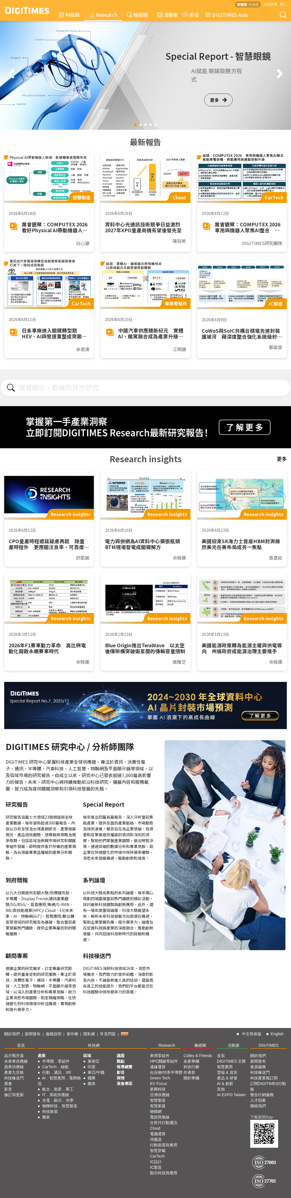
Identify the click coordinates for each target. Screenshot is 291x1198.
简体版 (254, 4)
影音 (190, 14)
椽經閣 (137, 14)
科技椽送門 (14, 1078)
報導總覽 (124, 1067)
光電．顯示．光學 (57, 1100)
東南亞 (93, 1061)
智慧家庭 (158, 1106)
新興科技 (158, 1089)
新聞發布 (32, 1034)
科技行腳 (191, 1067)
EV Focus (158, 1083)
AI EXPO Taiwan (231, 1094)
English (277, 1034)
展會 (8, 1083)
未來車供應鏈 (16, 1061)
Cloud (155, 1128)
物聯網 (156, 1111)
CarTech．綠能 (55, 1067)
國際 (92, 1078)
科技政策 (50, 1111)
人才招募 (258, 1100)
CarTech (157, 1156)
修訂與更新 (14, 1094)
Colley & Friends (197, 1055)
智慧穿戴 (158, 1150)
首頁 (21, 1045)
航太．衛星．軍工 (57, 1089)
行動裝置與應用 (163, 1145)
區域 (87, 1055)
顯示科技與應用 (163, 1173)
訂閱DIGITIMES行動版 (268, 1086)
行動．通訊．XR (56, 1072)
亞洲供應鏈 (160, 1094)
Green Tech (160, 1078)
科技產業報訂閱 (264, 1078)
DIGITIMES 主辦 (231, 1061)
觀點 (121, 1061)
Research (103, 14)
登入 (283, 4)
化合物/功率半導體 (166, 1072)
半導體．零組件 (56, 1061)
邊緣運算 (158, 1067)
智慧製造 (158, 1100)
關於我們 (12, 1034)
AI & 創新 (225, 1083)
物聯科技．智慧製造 (59, 1106)
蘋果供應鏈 (14, 1067)
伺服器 (156, 1139)
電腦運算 (158, 1134)
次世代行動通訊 (163, 1122)
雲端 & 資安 (227, 1072)
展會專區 (124, 1083)
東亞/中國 (96, 1072)
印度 (92, 1067)
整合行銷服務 (262, 1094)
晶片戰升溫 (14, 1055)
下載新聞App (261, 1117)
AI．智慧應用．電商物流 (59, 1081)
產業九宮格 (14, 1072)
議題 (121, 1055)
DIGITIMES (269, 1045)
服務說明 (53, 1034)
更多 (218, 100)
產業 (42, 1055)
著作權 (72, 1034)
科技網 (69, 14)
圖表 (46, 1117)
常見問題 (108, 1034)
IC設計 (156, 1161)
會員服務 (258, 1067)
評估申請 (270, 4)
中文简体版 (251, 1034)
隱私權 (89, 1034)
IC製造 (156, 1167)
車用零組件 (160, 1055)
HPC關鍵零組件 (164, 1061)
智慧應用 (225, 1067)
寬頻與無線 (160, 1117)
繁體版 (242, 4)
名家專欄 (191, 1061)
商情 (121, 1078)
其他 (221, 1089)
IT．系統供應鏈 (55, 1094)
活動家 (167, 14)
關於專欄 (191, 1078)
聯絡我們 (258, 1106)
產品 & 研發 (227, 1078)
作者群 (189, 1072)
